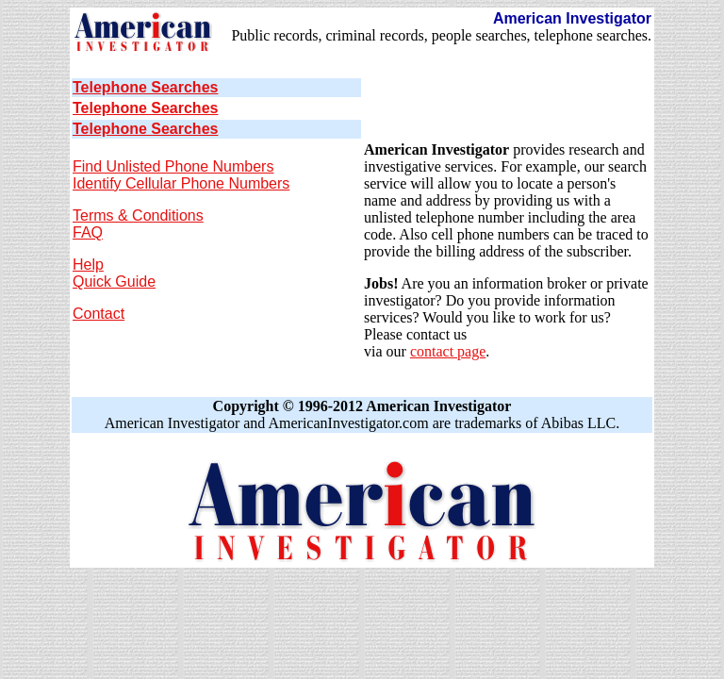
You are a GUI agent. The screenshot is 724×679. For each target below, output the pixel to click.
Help (88, 265)
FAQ (88, 232)
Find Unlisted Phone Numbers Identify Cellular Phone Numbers (181, 174)
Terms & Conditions (138, 215)
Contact (98, 314)
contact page (447, 351)
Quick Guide (114, 281)
